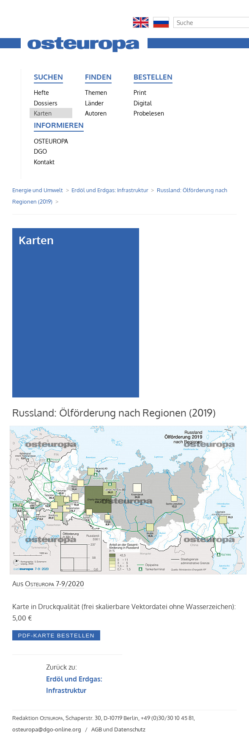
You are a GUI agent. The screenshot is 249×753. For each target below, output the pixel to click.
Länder (94, 103)
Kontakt (44, 161)
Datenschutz (129, 729)
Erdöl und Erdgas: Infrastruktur (109, 190)
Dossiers (45, 103)
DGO (40, 151)
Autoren (96, 113)
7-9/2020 (54, 583)
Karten (43, 113)
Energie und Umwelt (37, 190)
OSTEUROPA (51, 141)
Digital (143, 103)
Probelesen (149, 113)
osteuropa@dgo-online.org (46, 729)
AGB (96, 729)
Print (140, 92)
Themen (96, 92)
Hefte (41, 92)
